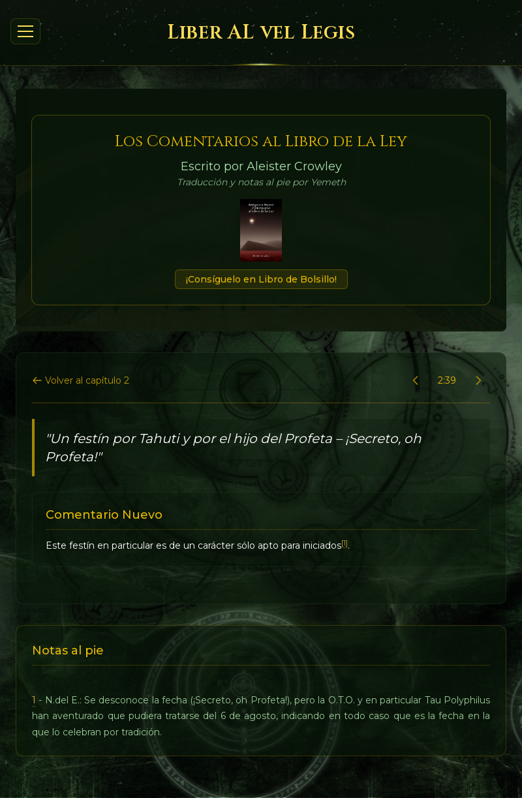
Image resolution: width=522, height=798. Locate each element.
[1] (344, 543)
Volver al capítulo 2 (80, 380)
